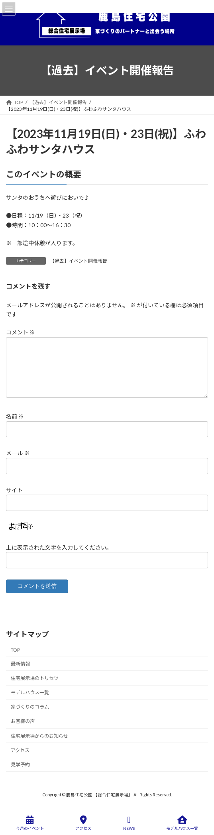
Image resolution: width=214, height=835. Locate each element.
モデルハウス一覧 (30, 693)
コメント (20, 332)
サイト (14, 490)
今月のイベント (30, 823)
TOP (15, 650)
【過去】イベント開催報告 (78, 261)
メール (17, 453)
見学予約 (20, 765)
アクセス (20, 750)
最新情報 (20, 664)
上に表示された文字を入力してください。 (59, 547)
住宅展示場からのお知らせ (39, 736)
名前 (15, 416)
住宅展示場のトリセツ (35, 678)
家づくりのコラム (30, 707)
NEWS (129, 823)
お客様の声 (23, 721)
